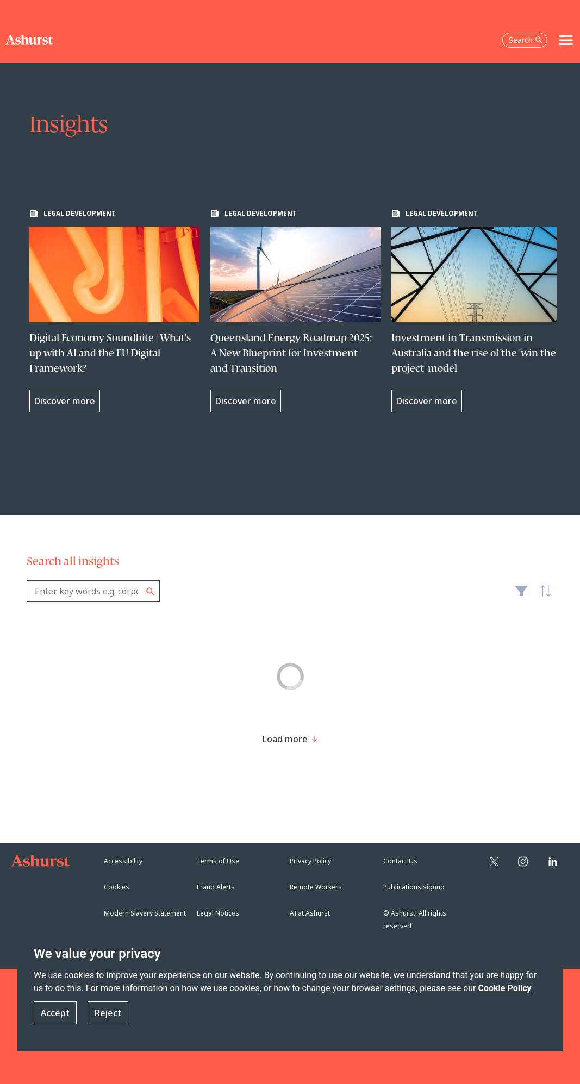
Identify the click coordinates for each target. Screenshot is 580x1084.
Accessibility (123, 861)
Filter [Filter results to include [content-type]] (521, 595)
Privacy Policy (310, 861)
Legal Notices (218, 913)
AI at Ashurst (310, 913)
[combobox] (93, 591)
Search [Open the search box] (525, 40)
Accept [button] (55, 1013)
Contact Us (400, 861)
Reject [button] (108, 1013)
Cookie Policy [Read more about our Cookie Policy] (504, 988)
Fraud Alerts (216, 887)
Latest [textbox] (542, 596)
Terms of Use (218, 861)
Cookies (116, 887)
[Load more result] (285, 739)
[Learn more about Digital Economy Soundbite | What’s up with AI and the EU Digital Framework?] (114, 310)
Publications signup (414, 887)
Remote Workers (316, 887)
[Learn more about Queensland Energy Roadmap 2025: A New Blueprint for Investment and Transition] (295, 310)
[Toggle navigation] (566, 40)
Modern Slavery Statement (145, 913)
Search (150, 591)
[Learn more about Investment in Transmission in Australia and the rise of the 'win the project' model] (476, 310)
